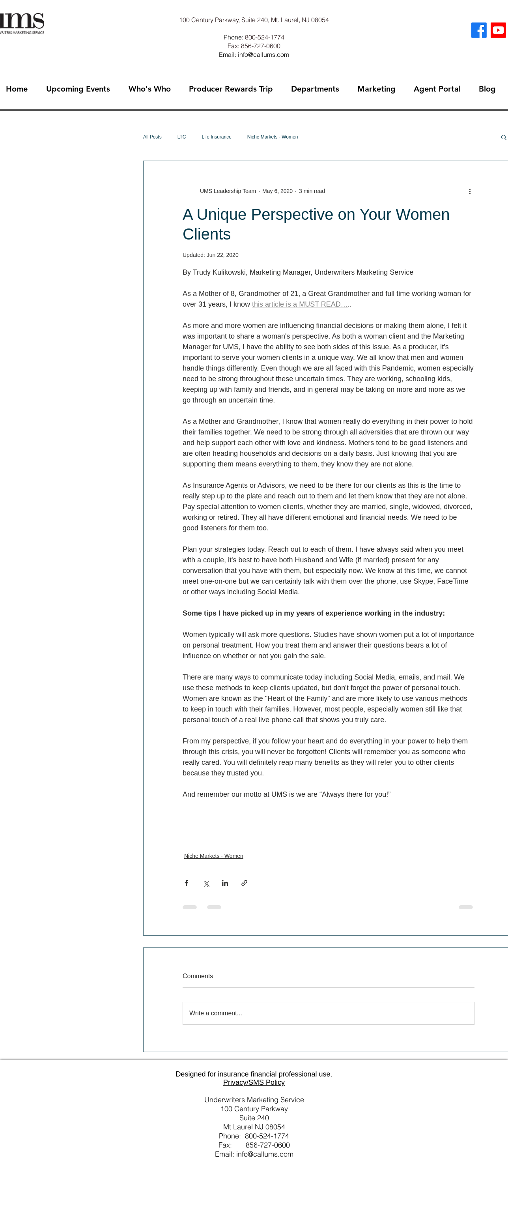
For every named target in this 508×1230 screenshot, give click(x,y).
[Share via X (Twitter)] (205, 883)
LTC (181, 137)
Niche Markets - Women (272, 137)
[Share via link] (244, 883)
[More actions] (469, 191)
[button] (504, 137)
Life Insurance (216, 137)
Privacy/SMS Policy (254, 1082)
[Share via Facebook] (186, 883)
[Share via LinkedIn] (225, 883)
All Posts (152, 137)
